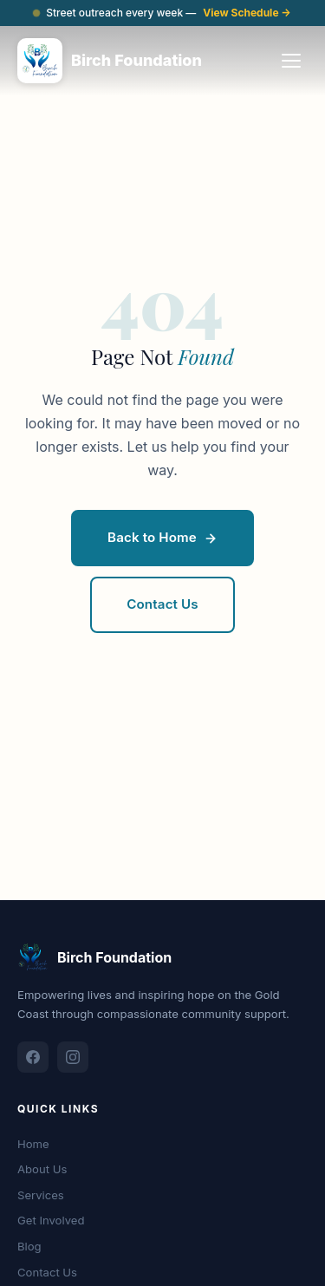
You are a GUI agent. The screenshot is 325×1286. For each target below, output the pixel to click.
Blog (29, 1246)
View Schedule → (247, 12)
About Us (42, 1169)
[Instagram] (72, 1057)
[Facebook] (33, 1057)
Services (40, 1195)
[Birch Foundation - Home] (109, 60)
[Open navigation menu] (291, 60)
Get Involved (50, 1220)
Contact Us (47, 1272)
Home (33, 1144)
